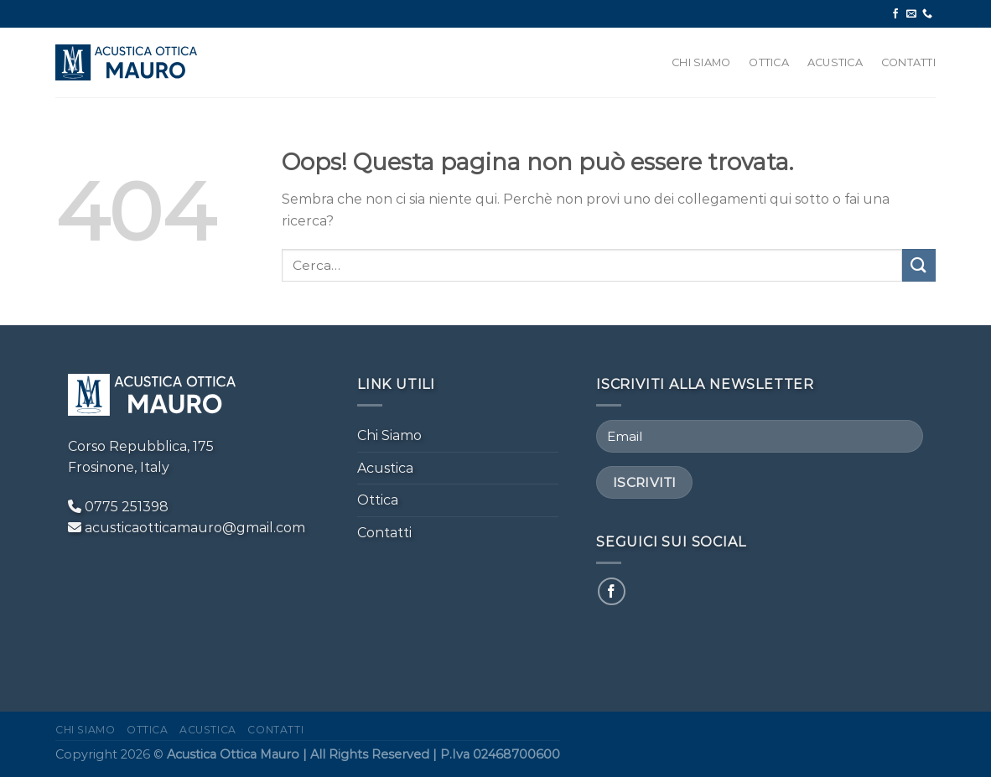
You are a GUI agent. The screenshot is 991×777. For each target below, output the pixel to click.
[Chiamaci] (927, 14)
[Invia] (919, 265)
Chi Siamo (701, 62)
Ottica (769, 62)
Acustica (835, 62)
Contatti (908, 62)
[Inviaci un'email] (911, 14)
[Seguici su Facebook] (895, 14)
